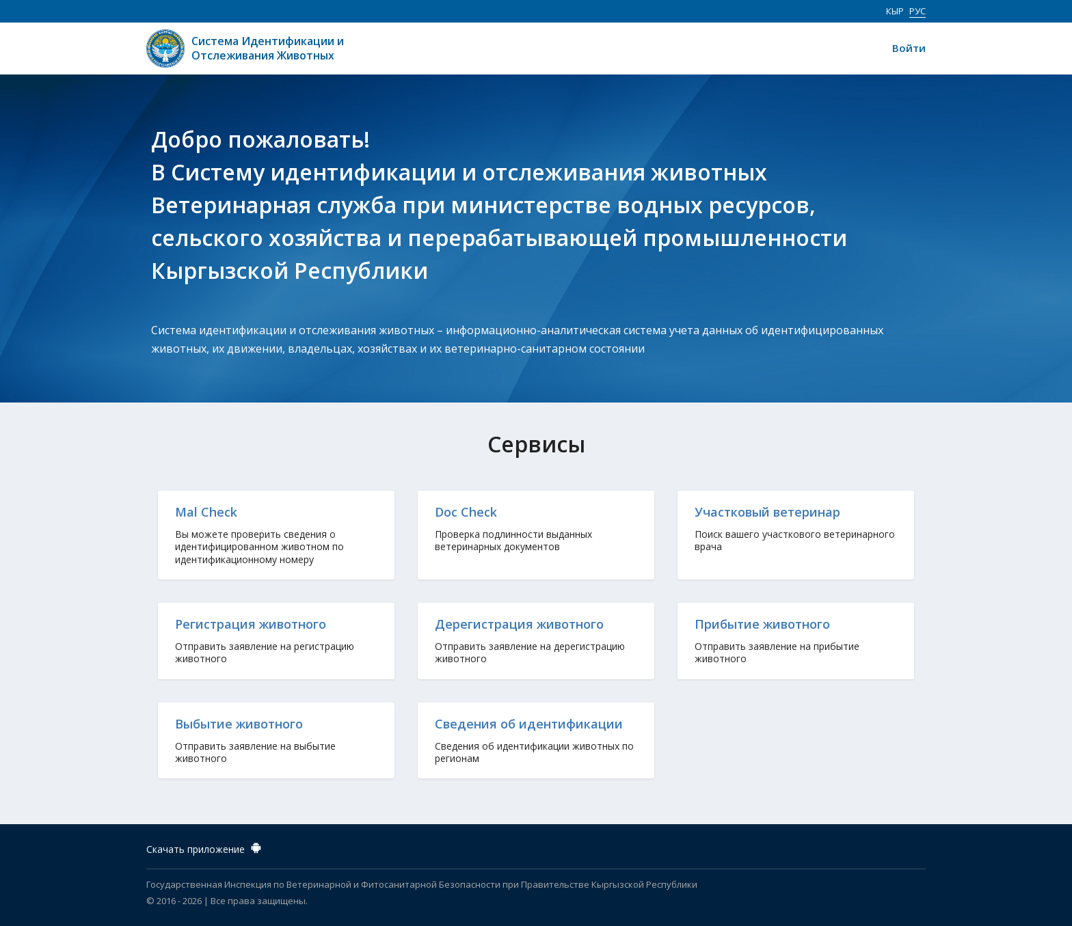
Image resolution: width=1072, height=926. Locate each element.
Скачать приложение (205, 847)
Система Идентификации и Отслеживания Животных (267, 48)
